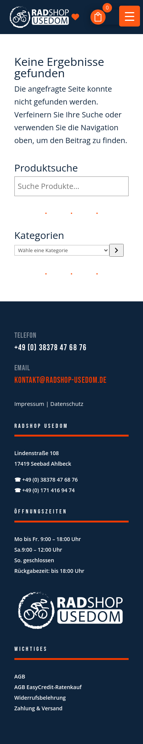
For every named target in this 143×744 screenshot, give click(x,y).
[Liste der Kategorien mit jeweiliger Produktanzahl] (62, 250)
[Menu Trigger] (129, 16)
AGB (19, 676)
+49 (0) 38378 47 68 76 (50, 348)
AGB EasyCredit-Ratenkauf (48, 687)
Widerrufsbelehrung (40, 697)
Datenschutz (66, 403)
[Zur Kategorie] (116, 250)
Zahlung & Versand (38, 708)
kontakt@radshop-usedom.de (60, 380)
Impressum (29, 403)
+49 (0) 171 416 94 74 (48, 490)
